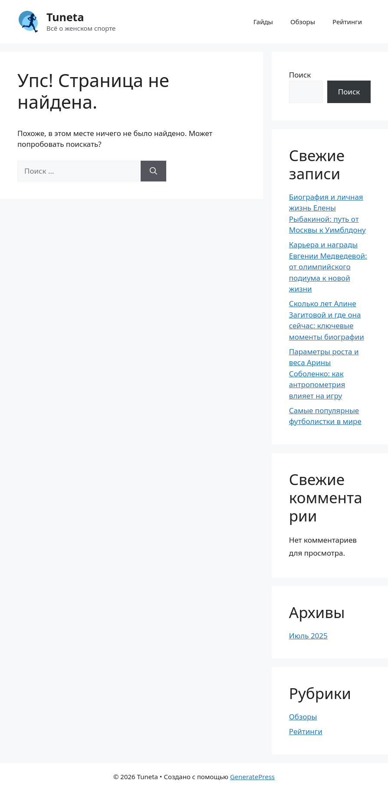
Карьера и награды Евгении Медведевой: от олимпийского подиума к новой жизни (328, 267)
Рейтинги (347, 21)
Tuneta (65, 17)
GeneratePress (252, 776)
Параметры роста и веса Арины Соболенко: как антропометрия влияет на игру (324, 373)
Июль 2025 (308, 636)
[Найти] (153, 171)
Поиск (300, 75)
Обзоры (302, 21)
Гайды (263, 21)
